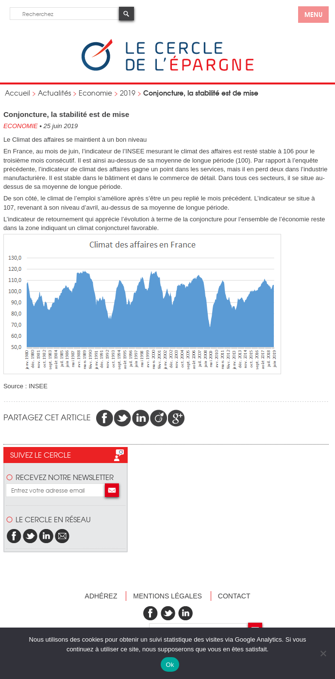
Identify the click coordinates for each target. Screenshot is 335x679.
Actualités (54, 93)
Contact (234, 596)
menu (313, 14)
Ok (170, 664)
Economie (95, 93)
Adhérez (101, 596)
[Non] (323, 653)
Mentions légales (167, 596)
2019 (127, 93)
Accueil (17, 93)
